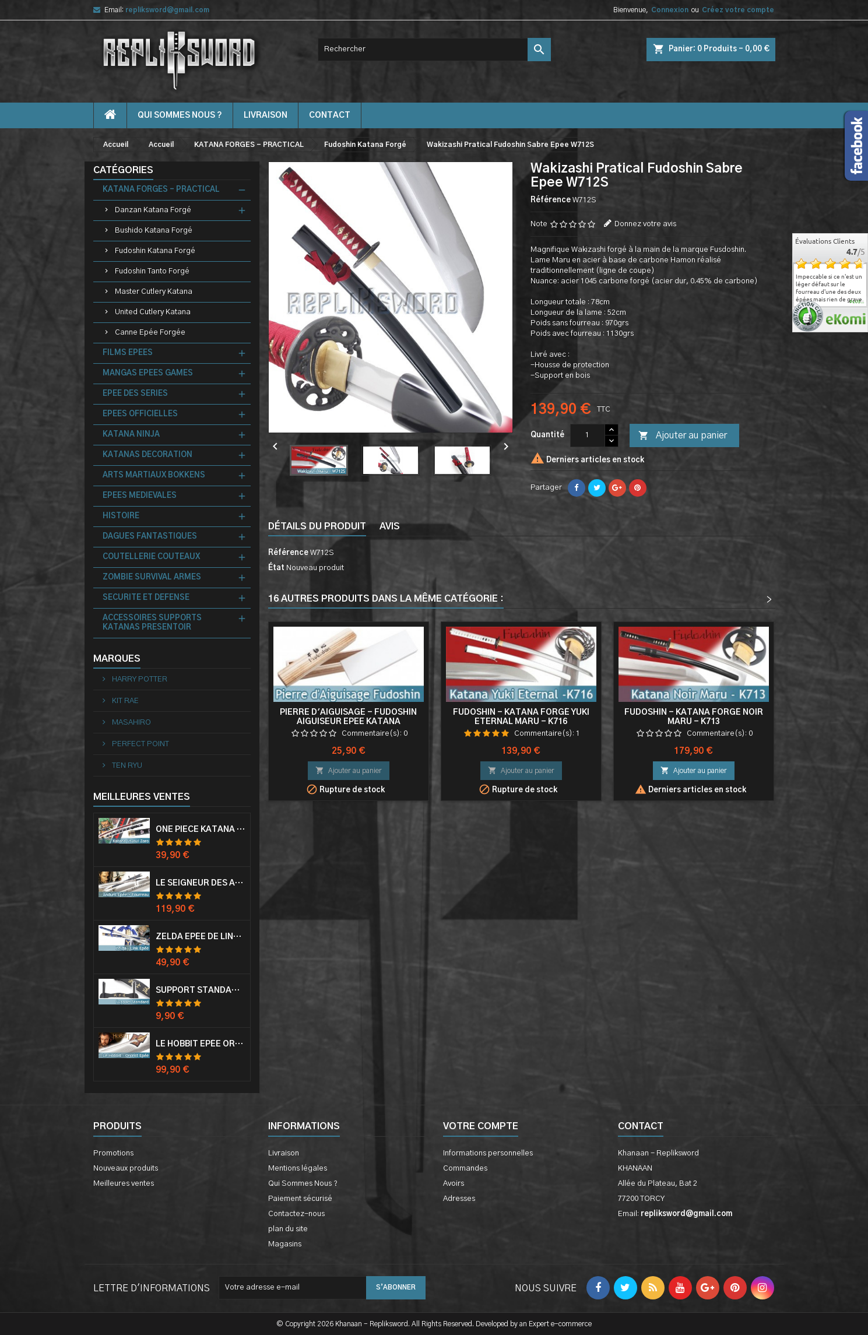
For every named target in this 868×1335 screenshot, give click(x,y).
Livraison (265, 115)
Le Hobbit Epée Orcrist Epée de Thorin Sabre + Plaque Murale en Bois (200, 1044)
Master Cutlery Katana (153, 292)
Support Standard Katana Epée (200, 990)
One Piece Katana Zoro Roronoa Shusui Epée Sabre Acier (200, 829)
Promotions (113, 1153)
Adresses (459, 1199)
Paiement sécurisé (300, 1199)
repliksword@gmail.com (167, 9)
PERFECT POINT (139, 744)
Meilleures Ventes (141, 797)
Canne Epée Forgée (150, 332)
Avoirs (453, 1184)
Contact (640, 1126)
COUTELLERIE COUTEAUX (151, 557)
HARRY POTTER (138, 679)
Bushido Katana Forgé (153, 230)
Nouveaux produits (125, 1168)
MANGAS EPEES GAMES (148, 373)
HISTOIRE (121, 516)
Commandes (465, 1168)
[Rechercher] (434, 49)
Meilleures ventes (123, 1184)
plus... (857, 302)
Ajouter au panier (682, 436)
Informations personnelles (488, 1153)
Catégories (123, 170)
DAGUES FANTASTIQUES (150, 536)
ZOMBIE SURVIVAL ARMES (152, 577)
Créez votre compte (738, 9)
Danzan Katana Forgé (153, 210)
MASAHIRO (130, 722)
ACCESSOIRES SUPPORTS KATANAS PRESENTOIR (152, 622)
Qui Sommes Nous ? (180, 115)
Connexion (669, 9)
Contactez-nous (296, 1214)
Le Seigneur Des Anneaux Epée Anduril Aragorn (200, 883)
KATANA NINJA (131, 434)
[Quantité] (587, 435)
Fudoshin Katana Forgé (155, 251)
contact (329, 115)
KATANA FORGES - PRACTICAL (161, 190)
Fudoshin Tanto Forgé (152, 271)
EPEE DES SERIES (135, 394)
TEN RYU (126, 766)
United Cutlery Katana (153, 312)
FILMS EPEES (128, 353)
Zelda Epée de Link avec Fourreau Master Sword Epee (200, 937)
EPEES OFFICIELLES (140, 414)
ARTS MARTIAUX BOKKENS (154, 475)
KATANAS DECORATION (147, 455)
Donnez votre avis (645, 224)
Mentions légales (297, 1168)
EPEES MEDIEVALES (140, 496)
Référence (550, 200)
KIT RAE (124, 701)
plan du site (288, 1229)
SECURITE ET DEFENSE (146, 598)
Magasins (284, 1244)
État (276, 568)
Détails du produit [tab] (317, 526)
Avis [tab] (389, 526)
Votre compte (480, 1126)
